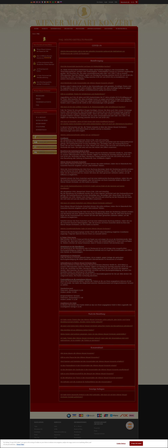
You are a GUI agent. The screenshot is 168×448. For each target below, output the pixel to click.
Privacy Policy (20, 444)
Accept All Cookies (136, 443)
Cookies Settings (121, 443)
